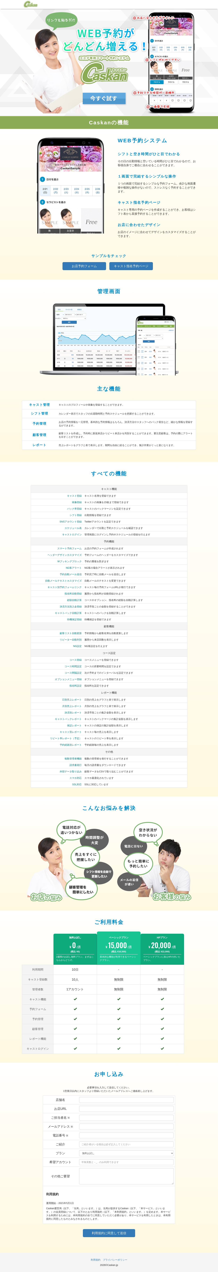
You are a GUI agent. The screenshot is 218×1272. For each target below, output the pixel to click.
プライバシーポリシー (115, 1259)
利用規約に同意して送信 (109, 1233)
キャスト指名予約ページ (131, 266)
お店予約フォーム (84, 266)
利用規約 (95, 1259)
